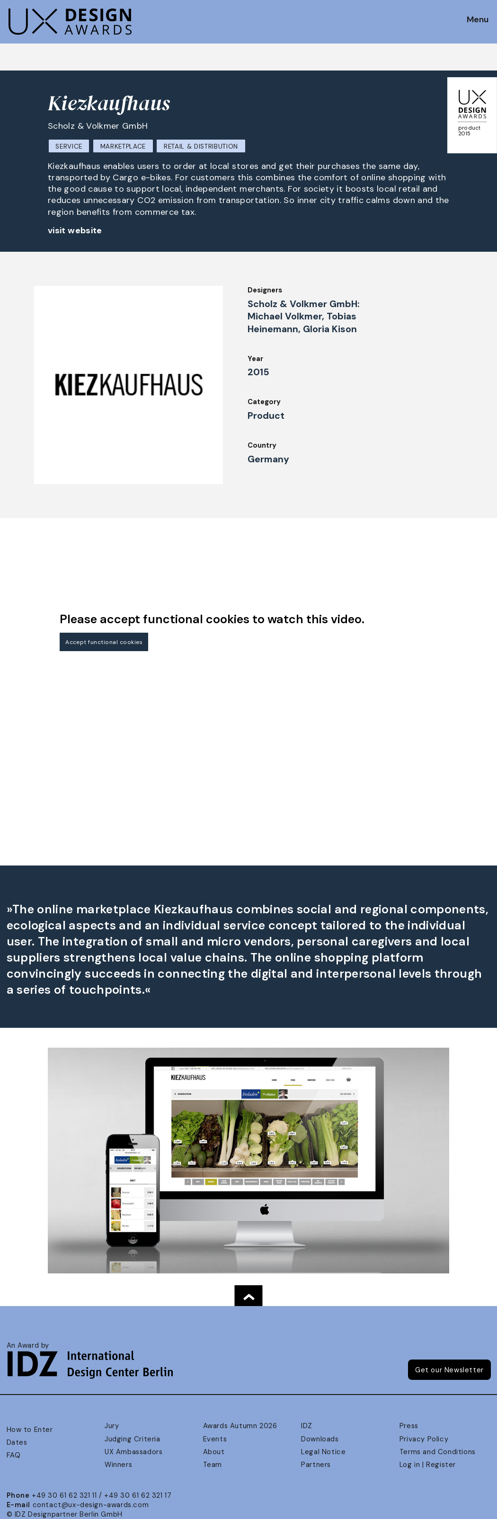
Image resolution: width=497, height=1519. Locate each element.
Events (215, 1439)
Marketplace (123, 146)
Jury (112, 1426)
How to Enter (30, 1429)
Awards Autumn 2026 (240, 1426)
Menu (477, 20)
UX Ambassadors (133, 1452)
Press (408, 1426)
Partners (316, 1464)
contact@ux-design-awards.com (91, 1505)
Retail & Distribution (201, 146)
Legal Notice (323, 1452)
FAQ (14, 1455)
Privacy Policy (423, 1439)
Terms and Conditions (437, 1452)
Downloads (319, 1439)
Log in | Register (427, 1464)
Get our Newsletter (449, 1370)
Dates (17, 1442)
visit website (75, 230)
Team (212, 1464)
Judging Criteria (132, 1439)
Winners (118, 1464)
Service (68, 146)
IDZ (306, 1426)
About (214, 1452)
